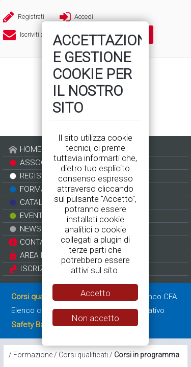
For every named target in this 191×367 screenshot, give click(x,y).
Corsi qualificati (83, 355)
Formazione (32, 355)
